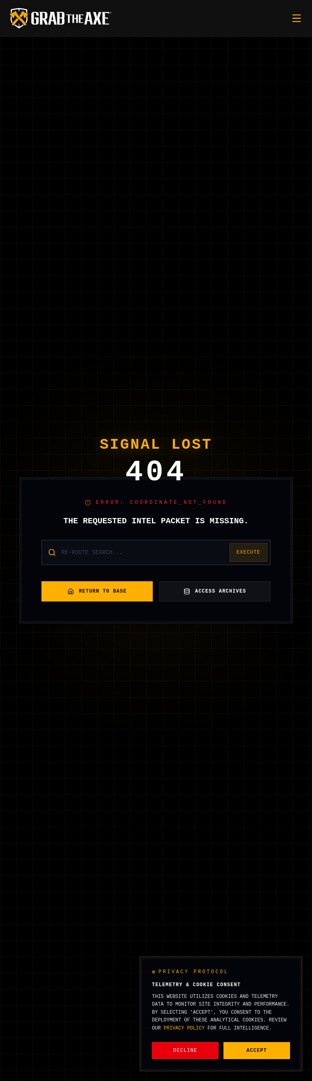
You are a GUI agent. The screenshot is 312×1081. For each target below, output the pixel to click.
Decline (185, 1050)
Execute (248, 552)
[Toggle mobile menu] (296, 18)
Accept (257, 1050)
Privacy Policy (184, 1028)
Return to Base (97, 591)
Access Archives (215, 591)
